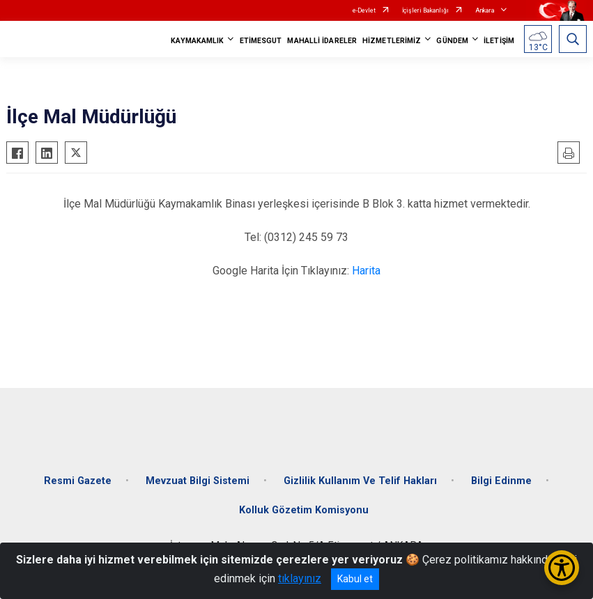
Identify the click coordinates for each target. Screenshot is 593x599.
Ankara (485, 10)
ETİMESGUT (261, 40)
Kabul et (355, 578)
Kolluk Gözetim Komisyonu (304, 510)
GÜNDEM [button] (452, 40)
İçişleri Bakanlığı (425, 10)
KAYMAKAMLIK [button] (197, 40)
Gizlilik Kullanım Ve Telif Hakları (360, 481)
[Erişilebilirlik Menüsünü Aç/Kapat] (561, 567)
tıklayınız (299, 578)
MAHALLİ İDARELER (322, 40)
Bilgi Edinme (501, 481)
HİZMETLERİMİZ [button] (391, 40)
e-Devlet (364, 10)
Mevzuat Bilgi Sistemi (197, 481)
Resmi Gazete (77, 481)
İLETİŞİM (499, 40)
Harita (366, 270)
